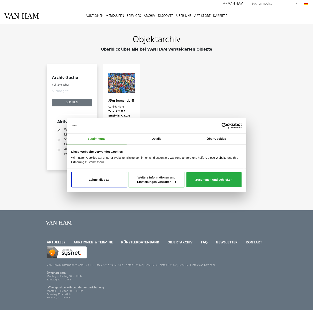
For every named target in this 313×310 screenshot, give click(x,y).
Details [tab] (156, 138)
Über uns (184, 16)
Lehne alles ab (99, 179)
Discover (166, 16)
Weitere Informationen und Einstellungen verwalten (156, 179)
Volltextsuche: (60, 85)
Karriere (220, 16)
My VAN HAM (233, 3)
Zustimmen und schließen (213, 179)
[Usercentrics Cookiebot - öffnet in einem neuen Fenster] (224, 126)
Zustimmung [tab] (97, 138)
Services (134, 16)
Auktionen (95, 16)
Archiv (150, 16)
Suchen (296, 4)
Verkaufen (115, 16)
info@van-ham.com (203, 265)
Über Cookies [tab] (216, 138)
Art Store (202, 16)
